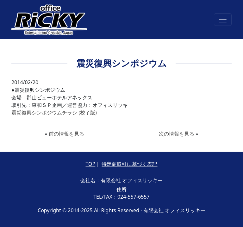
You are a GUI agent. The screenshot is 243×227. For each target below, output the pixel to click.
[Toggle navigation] (223, 19)
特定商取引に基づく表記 (129, 163)
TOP (91, 163)
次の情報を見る (176, 133)
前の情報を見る (66, 133)
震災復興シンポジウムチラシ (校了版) (54, 112)
